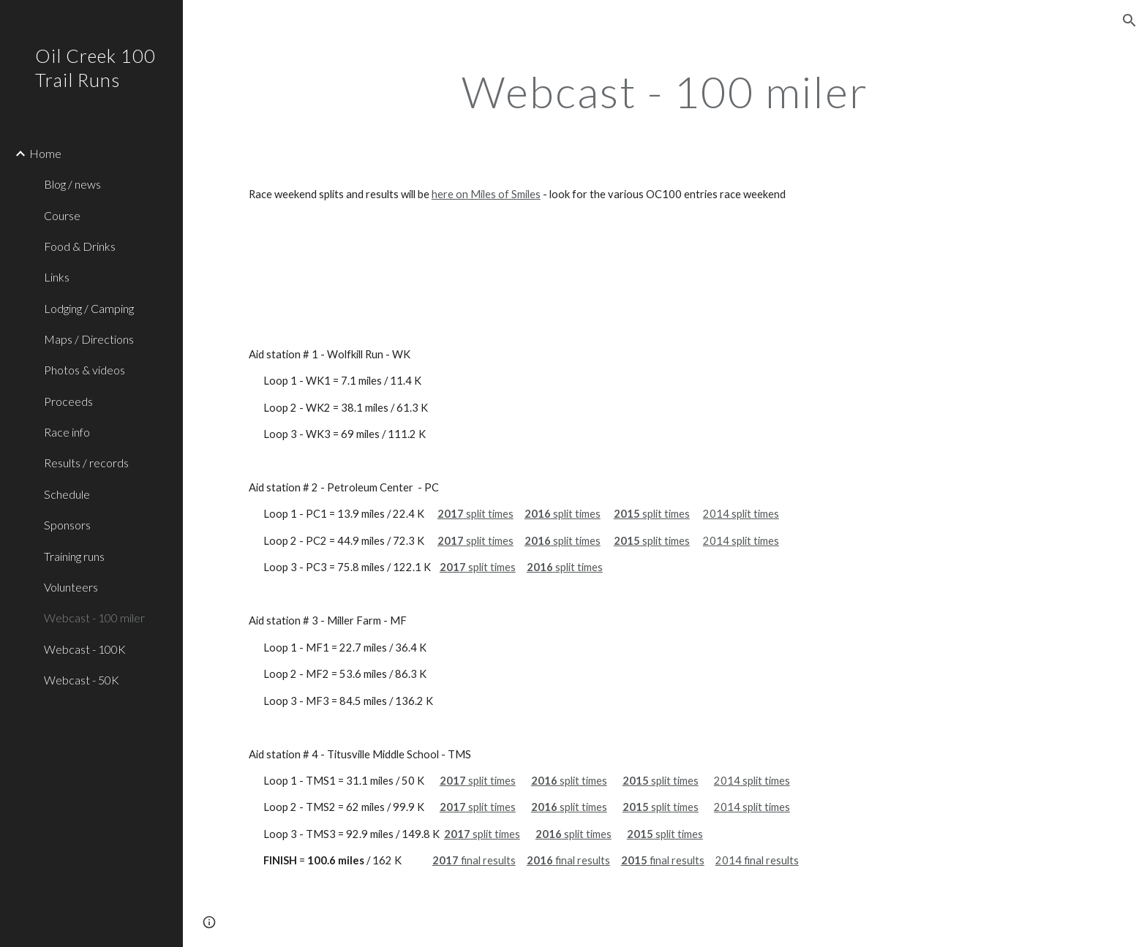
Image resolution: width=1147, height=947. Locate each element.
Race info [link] (67, 432)
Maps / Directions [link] (89, 339)
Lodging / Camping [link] (89, 308)
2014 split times (741, 514)
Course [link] (62, 215)
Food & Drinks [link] (80, 246)
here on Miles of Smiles (486, 194)
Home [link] (45, 153)
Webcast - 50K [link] (81, 680)
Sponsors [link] (67, 525)
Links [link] (56, 277)
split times (489, 514)
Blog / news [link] (72, 184)
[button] (1129, 20)
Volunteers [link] (71, 587)
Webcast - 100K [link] (85, 649)
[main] (665, 91)
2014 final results (757, 860)
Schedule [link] (67, 494)
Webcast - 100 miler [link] (94, 618)
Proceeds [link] (68, 401)
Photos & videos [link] (84, 370)
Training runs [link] (74, 556)
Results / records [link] (86, 462)
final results (487, 860)
